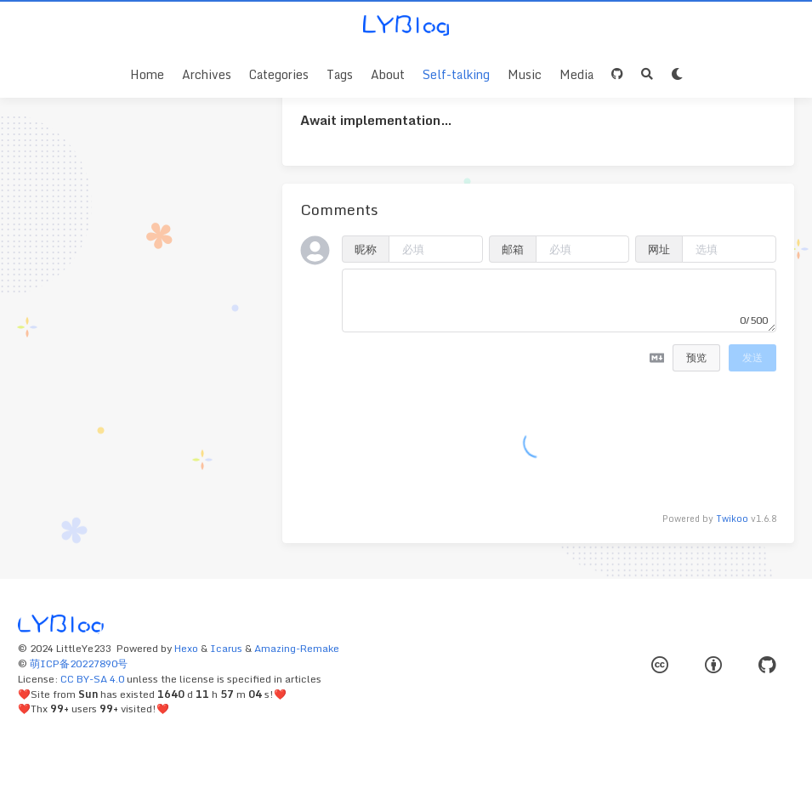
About (388, 74)
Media (576, 74)
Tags (340, 74)
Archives (206, 74)
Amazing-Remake (296, 648)
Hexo (186, 648)
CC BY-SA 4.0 (92, 679)
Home (147, 74)
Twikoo (732, 518)
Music (525, 74)
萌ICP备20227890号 (79, 663)
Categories (279, 74)
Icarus (226, 648)
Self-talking (456, 74)
